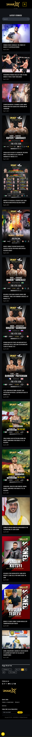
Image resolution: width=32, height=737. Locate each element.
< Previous (5, 687)
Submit (20, 730)
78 (22, 687)
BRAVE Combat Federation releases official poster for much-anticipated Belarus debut (14, 266)
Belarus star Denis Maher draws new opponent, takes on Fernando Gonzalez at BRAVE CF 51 (15, 314)
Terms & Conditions (8, 720)
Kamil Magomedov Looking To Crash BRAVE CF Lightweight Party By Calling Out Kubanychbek (15, 671)
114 (10, 690)
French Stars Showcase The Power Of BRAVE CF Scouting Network (14, 64)
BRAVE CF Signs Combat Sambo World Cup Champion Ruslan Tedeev (15, 640)
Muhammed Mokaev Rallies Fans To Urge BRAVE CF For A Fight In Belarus (15, 93)
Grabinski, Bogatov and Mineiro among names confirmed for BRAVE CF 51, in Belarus (15, 506)
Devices (4, 723)
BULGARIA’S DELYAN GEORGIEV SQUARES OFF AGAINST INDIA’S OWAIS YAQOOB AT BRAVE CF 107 (15, 15)
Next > (14, 690)
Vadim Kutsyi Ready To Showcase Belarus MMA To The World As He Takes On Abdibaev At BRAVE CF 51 (15, 172)
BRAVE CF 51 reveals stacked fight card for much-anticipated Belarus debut (14, 219)
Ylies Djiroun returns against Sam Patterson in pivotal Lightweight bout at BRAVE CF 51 (15, 410)
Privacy (17, 720)
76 (16, 687)
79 (25, 687)
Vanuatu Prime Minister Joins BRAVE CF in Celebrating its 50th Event (15, 546)
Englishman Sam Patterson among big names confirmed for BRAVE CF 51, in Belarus (14, 458)
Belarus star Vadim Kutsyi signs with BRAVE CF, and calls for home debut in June (14, 593)
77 (19, 687)
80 (3, 690)
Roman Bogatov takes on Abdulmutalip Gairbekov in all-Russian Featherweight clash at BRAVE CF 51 (15, 362)
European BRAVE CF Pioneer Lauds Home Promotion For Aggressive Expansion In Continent (15, 124)
